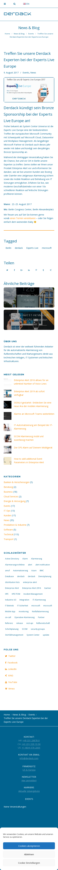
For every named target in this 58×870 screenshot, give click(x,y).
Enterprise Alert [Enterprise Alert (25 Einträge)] (12, 588)
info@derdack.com (29, 758)
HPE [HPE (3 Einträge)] (6, 594)
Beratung (8, 486)
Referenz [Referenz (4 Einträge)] (9, 623)
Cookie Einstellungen (29, 862)
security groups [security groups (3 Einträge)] (38, 629)
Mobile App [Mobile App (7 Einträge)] (10, 611)
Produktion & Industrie (15, 524)
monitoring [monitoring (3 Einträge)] (24, 611)
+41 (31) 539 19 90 (31, 744)
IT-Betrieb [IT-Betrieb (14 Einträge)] (9, 605)
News (33, 72)
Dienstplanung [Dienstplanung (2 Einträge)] (44, 576)
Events (31, 33)
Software (8, 529)
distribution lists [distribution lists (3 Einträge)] (12, 582)
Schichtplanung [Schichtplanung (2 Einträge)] (12, 629)
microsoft (47, 247)
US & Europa (29, 769)
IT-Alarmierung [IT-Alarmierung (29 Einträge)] (39, 599)
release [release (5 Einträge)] (19, 623)
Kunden (7, 515)
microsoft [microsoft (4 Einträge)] (47, 605)
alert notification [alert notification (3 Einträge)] (42, 564)
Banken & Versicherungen (17, 482)
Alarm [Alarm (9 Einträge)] (25, 558)
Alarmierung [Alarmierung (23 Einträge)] (36, 558)
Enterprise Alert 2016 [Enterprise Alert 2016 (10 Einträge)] (31, 588)
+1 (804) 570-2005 (31, 747)
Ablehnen (29, 854)
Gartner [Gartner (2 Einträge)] (47, 588)
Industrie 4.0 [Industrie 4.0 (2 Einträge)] (10, 599)
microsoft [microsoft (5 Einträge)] (35, 605)
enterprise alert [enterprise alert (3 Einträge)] (30, 582)
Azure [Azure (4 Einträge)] (34, 570)
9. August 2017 (11, 72)
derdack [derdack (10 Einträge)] (31, 576)
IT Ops (7, 510)
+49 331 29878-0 (31, 740)
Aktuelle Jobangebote (29, 791)
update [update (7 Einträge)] (46, 635)
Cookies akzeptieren (29, 845)
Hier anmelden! (29, 780)
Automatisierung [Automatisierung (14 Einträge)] (20, 570)
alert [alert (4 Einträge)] (30, 564)
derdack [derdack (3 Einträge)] (20, 576)
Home (7, 33)
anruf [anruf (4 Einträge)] (7, 570)
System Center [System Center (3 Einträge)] (33, 635)
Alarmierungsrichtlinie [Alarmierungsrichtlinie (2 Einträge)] (15, 564)
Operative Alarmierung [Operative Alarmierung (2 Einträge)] (24, 617)
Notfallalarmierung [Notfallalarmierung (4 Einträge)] (40, 611)
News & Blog (19, 33)
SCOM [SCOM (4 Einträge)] (24, 629)
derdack (19, 247)
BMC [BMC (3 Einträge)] (42, 570)
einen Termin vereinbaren (23, 218)
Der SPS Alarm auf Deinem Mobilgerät (33, 447)
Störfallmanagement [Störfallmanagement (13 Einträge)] (14, 635)
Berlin (8, 247)
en (26, 3)
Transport (9, 539)
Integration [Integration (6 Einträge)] (24, 599)
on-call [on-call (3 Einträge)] (8, 617)
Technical (8, 534)
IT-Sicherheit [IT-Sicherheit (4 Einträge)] (22, 605)
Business (8, 491)
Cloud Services (11, 496)
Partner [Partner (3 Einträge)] (41, 617)
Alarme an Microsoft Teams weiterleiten (34, 413)
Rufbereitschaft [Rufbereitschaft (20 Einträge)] (43, 623)
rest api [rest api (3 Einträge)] (29, 623)
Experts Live (32, 247)
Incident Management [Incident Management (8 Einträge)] (33, 594)
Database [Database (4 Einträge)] (9, 576)
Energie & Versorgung (15, 501)
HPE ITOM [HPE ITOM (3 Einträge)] (16, 594)
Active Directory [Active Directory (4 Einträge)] (12, 558)
